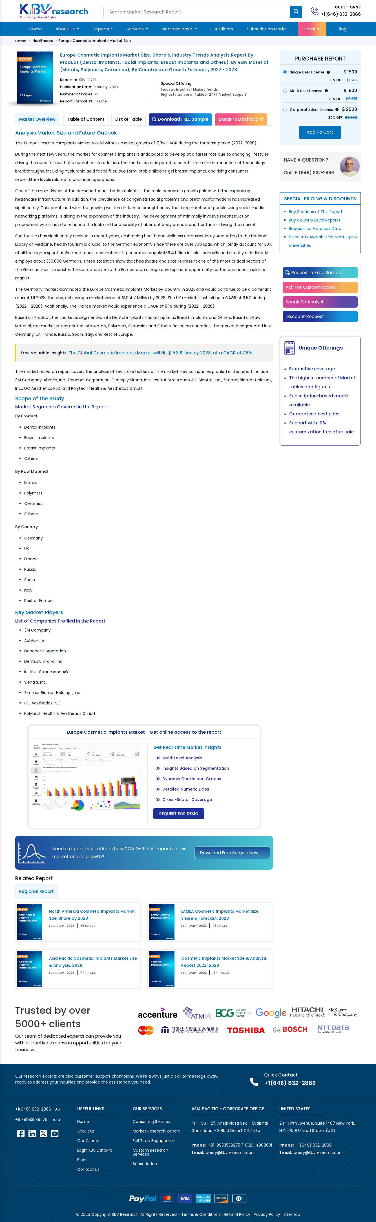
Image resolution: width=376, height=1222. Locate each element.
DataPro (312, 29)
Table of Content (86, 119)
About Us (66, 29)
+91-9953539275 (31, 1119)
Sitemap (292, 1214)
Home (35, 29)
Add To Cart (320, 132)
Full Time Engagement (155, 1141)
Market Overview (37, 119)
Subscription (145, 1164)
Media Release (177, 29)
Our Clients (221, 29)
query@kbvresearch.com (230, 1152)
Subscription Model (267, 29)
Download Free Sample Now (229, 853)
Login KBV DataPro (94, 1150)
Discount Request (305, 316)
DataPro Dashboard (241, 119)
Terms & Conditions (200, 1214)
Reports (101, 29)
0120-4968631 (258, 1145)
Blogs (82, 1160)
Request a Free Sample (314, 272)
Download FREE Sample (180, 119)
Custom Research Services (150, 1152)
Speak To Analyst (305, 302)
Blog (342, 29)
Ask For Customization (310, 287)
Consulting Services (152, 1121)
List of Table (128, 119)
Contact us (88, 1169)
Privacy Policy (267, 1214)
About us (86, 1131)
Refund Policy (237, 1214)
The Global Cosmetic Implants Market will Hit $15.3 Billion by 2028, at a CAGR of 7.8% (160, 353)
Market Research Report (156, 1131)
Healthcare (42, 40)
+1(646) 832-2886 (341, 14)
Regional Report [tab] (36, 891)
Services (135, 29)
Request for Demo (178, 813)
